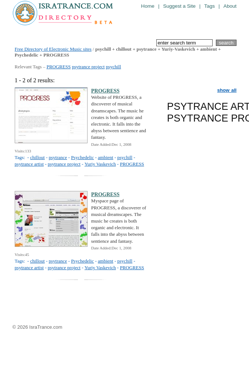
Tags (209, 6)
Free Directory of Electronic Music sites (53, 49)
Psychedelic (82, 157)
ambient (105, 157)
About (230, 6)
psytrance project (88, 66)
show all (227, 90)
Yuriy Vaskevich (100, 164)
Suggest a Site (179, 6)
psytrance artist (29, 164)
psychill (113, 66)
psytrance (58, 157)
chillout (37, 157)
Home (147, 6)
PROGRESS (58, 66)
